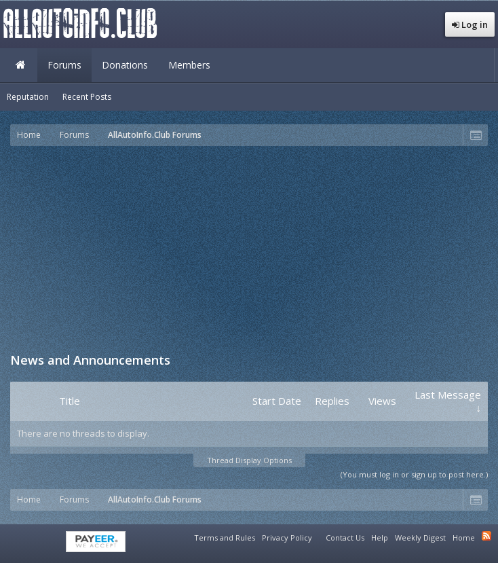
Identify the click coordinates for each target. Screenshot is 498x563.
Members (189, 64)
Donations (125, 64)
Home (20, 65)
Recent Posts (86, 97)
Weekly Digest (420, 537)
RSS (486, 536)
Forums (64, 64)
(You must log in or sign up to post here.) (414, 474)
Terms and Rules (224, 537)
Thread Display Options (249, 460)
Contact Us (345, 537)
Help (379, 537)
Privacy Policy (287, 537)
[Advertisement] (254, 248)
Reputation (28, 97)
